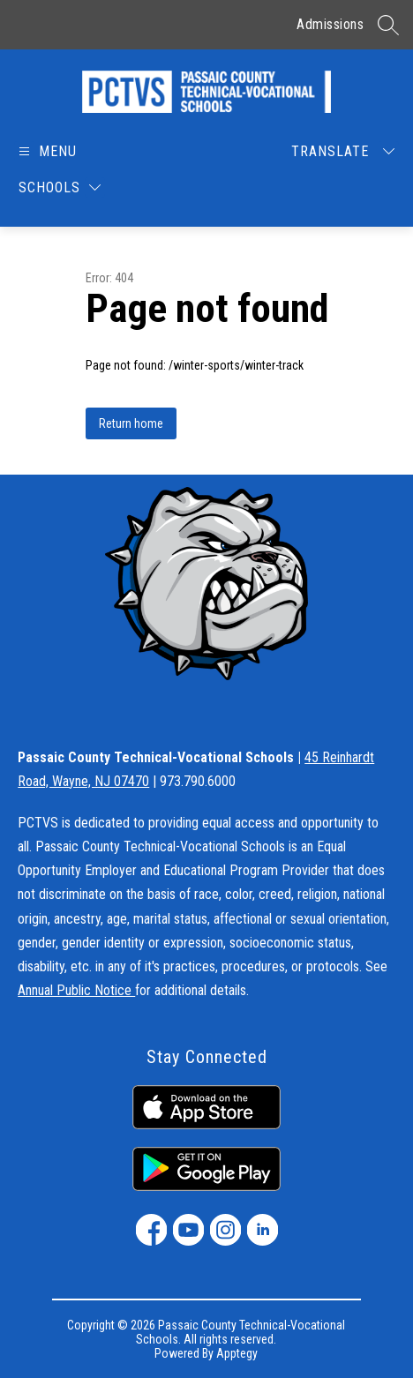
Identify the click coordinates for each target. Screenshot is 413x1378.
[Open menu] (46, 151)
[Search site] (388, 24)
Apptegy (237, 1353)
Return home (131, 423)
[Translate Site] (343, 151)
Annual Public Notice (76, 990)
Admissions (330, 24)
